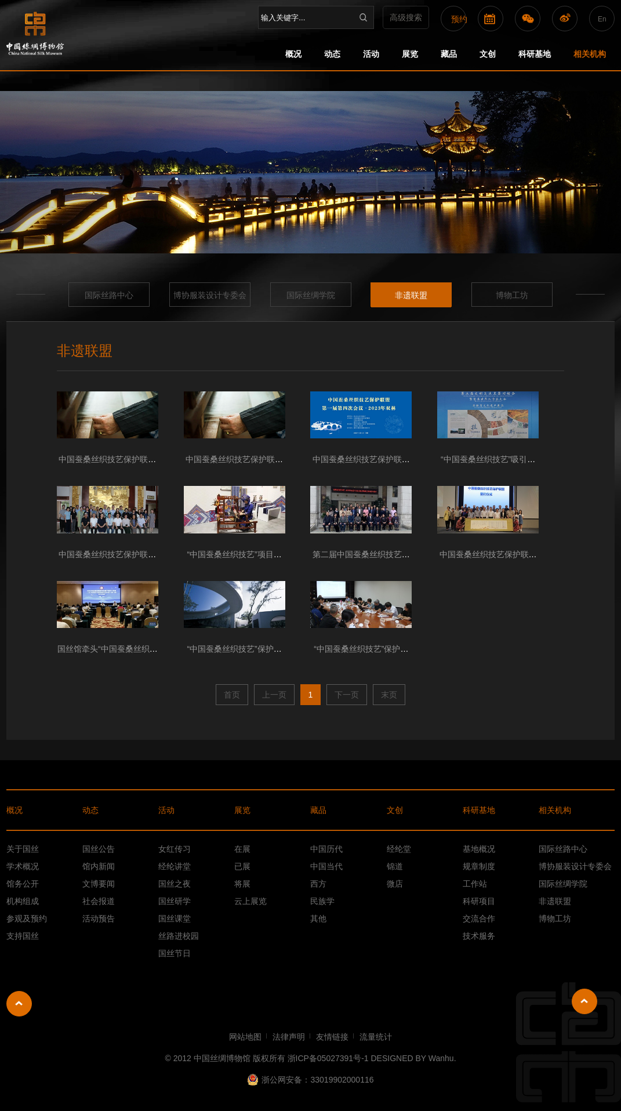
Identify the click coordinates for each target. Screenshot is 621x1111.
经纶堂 (399, 849)
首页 (232, 694)
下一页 (347, 694)
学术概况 (22, 866)
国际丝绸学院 (310, 295)
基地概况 (479, 849)
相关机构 (589, 54)
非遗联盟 (411, 295)
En (602, 19)
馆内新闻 (98, 866)
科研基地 (534, 54)
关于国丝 (22, 849)
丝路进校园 (178, 936)
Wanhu (441, 1058)
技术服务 (479, 936)
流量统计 (375, 1036)
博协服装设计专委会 (209, 295)
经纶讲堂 (174, 866)
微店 (395, 883)
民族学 (322, 901)
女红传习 (174, 849)
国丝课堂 (174, 918)
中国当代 (326, 866)
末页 (389, 694)
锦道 (395, 866)
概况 (293, 54)
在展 (242, 849)
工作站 (475, 883)
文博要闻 (98, 883)
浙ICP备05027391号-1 (328, 1058)
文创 (488, 54)
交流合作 (479, 918)
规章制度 (479, 866)
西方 (318, 883)
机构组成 (22, 901)
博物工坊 (512, 295)
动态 (332, 54)
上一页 (274, 694)
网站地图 (245, 1036)
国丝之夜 (174, 883)
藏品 (449, 54)
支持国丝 (22, 936)
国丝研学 (174, 901)
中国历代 (326, 849)
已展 (242, 866)
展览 (410, 54)
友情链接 (332, 1036)
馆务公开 (22, 883)
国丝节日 (174, 953)
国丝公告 (98, 849)
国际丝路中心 (109, 295)
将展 (242, 883)
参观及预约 (26, 918)
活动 (371, 54)
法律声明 (289, 1036)
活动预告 (98, 918)
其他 (318, 918)
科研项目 (479, 901)
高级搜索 (406, 17)
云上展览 (250, 901)
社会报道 (98, 901)
